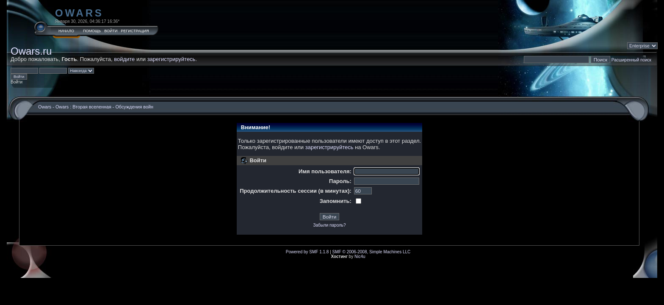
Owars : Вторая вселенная (83, 106)
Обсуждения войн (134, 106)
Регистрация (135, 31)
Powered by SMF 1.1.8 (307, 252)
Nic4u (359, 256)
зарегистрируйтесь (171, 59)
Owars (79, 13)
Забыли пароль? (329, 225)
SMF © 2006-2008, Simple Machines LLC (371, 252)
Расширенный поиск (631, 60)
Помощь (92, 31)
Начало (66, 31)
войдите (124, 59)
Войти (110, 31)
